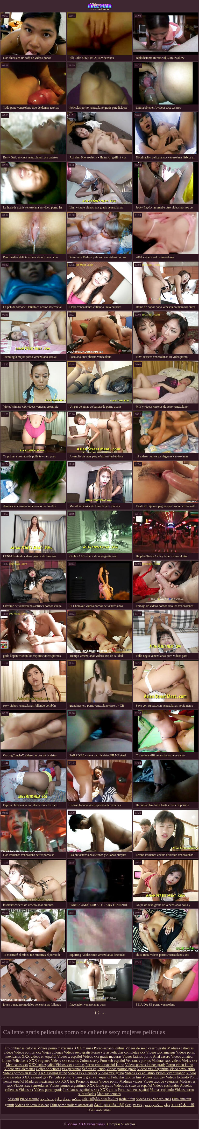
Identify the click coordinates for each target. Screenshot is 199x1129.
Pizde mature (29, 1099)
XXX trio (68, 1081)
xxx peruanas (71, 1069)
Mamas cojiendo (162, 1090)
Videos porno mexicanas (55, 1048)
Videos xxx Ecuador (82, 1073)
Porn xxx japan (100, 1109)
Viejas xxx (189, 1061)
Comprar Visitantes (121, 1124)
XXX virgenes (39, 1061)
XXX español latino (52, 1073)
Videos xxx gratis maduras (102, 1056)
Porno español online (109, 1048)
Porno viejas (100, 1052)
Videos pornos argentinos (67, 1086)
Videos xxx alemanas (19, 1069)
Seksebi (13, 1099)
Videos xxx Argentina (153, 1069)
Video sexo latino (182, 1069)
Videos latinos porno (137, 1056)
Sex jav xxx (133, 1105)
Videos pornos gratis (121, 1069)
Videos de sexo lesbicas (32, 1105)
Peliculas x (20, 1061)
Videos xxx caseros (65, 1061)
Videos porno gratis (48, 1090)
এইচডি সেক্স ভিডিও (103, 1099)
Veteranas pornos (138, 1061)
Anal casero (161, 1056)
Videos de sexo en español (133, 1086)
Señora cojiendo (94, 1069)
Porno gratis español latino (105, 1065)
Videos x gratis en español (91, 1077)
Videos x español (69, 1056)
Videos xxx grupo (111, 1073)
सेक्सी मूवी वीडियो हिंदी (109, 1105)
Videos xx (26, 1090)
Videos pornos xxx (27, 1052)
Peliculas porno (60, 1077)
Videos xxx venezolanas (99, 6)
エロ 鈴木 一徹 (182, 1105)
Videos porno (108, 1081)
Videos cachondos (166, 1086)
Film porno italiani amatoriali (71, 1105)
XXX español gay (35, 1077)
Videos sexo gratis (77, 1052)
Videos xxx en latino (139, 1073)
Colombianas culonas (21, 1048)
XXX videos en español (39, 1056)
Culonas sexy (89, 1061)
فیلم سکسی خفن (156, 1105)
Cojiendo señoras (48, 1069)
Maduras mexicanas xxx (42, 1081)
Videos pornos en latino (20, 1073)
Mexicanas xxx (17, 1065)
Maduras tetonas (109, 1094)
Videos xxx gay (153, 1077)
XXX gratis (108, 1090)
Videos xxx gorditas (69, 1065)
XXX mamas (83, 1048)
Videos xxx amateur (160, 1052)
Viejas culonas (52, 1052)
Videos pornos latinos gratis (145, 1065)
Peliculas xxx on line (126, 1077)
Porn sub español (112, 1061)
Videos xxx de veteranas (161, 1081)
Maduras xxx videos (166, 1061)
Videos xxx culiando (170, 1073)
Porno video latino (179, 1065)
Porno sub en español (133, 1090)
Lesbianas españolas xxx (81, 1090)
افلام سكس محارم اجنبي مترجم (64, 1099)
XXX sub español (42, 1065)
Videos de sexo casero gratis (146, 1048)
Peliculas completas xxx (127, 1052)
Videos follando (177, 1077)
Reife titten (127, 1099)
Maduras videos (131, 1081)
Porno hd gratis (87, 1081)
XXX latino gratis (100, 1086)
